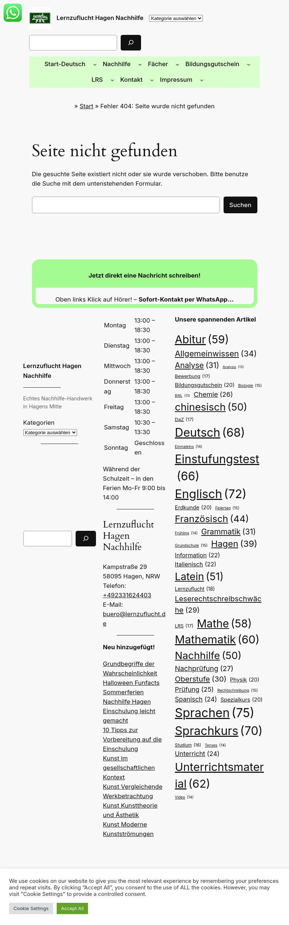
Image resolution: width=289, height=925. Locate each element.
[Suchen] (115, 43)
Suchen (241, 204)
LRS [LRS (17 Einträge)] (184, 597)
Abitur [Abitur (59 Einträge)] (200, 339)
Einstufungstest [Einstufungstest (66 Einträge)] (214, 459)
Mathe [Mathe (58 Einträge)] (223, 596)
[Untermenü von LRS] (258, 64)
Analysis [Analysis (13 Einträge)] (231, 367)
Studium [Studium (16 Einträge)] (187, 718)
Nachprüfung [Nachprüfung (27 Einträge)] (202, 641)
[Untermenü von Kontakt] (138, 79)
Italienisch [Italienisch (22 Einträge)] (239, 545)
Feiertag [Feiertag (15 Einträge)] (225, 499)
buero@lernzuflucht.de (133, 593)
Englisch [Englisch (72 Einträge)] (209, 485)
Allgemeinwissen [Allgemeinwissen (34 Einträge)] (213, 354)
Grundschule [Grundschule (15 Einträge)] (190, 536)
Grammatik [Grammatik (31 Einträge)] (226, 522)
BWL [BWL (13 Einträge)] (182, 396)
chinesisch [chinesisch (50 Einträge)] (208, 407)
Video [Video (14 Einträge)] (184, 770)
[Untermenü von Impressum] (185, 79)
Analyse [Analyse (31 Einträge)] (196, 365)
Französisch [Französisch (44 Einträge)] (209, 510)
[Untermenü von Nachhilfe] (125, 64)
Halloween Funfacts (129, 652)
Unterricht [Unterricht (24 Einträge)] (195, 726)
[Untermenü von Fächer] (161, 64)
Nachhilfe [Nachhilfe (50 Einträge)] (206, 628)
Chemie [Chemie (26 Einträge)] (212, 394)
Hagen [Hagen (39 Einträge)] (231, 534)
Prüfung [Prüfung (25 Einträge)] (193, 662)
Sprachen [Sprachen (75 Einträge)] (212, 686)
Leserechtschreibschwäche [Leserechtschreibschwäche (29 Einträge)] (219, 577)
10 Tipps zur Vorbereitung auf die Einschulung (130, 709)
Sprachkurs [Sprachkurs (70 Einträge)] (216, 704)
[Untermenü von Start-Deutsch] (82, 64)
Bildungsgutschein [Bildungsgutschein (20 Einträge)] (202, 385)
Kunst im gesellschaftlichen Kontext (127, 737)
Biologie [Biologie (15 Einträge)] (245, 385)
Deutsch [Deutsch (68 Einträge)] (229, 423)
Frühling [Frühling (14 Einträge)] (186, 523)
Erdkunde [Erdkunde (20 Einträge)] (192, 498)
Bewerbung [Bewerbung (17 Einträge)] (192, 376)
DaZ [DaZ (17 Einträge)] (184, 425)
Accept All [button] (69, 908)
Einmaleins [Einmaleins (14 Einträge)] (188, 437)
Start (90, 105)
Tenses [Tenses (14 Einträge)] (214, 717)
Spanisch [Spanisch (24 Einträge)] (194, 671)
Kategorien (38, 422)
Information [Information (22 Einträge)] (196, 545)
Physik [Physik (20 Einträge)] (239, 653)
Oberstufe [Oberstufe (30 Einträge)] (199, 652)
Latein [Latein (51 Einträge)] (198, 558)
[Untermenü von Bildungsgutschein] (228, 64)
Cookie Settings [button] (30, 908)
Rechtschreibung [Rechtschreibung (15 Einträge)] (233, 663)
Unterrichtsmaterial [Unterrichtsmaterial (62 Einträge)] (217, 749)
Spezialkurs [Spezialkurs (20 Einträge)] (237, 672)
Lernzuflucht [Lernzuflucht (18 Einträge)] (245, 560)
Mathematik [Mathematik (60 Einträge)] (214, 612)
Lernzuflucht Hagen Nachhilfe (98, 18)
